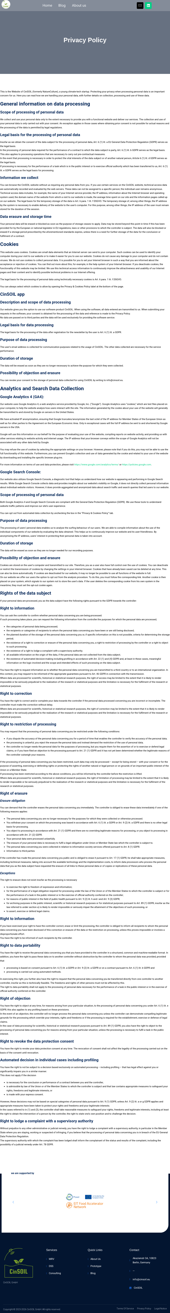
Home (47, 5)
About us (79, 5)
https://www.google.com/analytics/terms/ (96, 464)
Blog (61, 5)
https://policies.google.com (136, 464)
